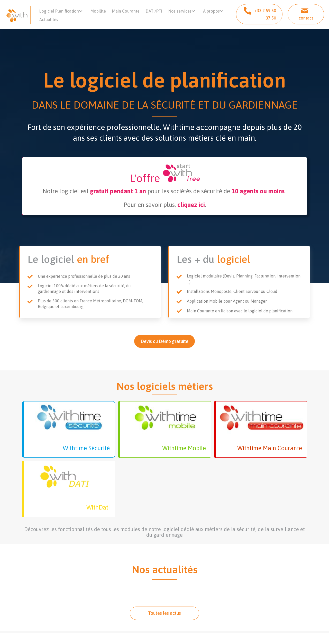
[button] (83, 12)
